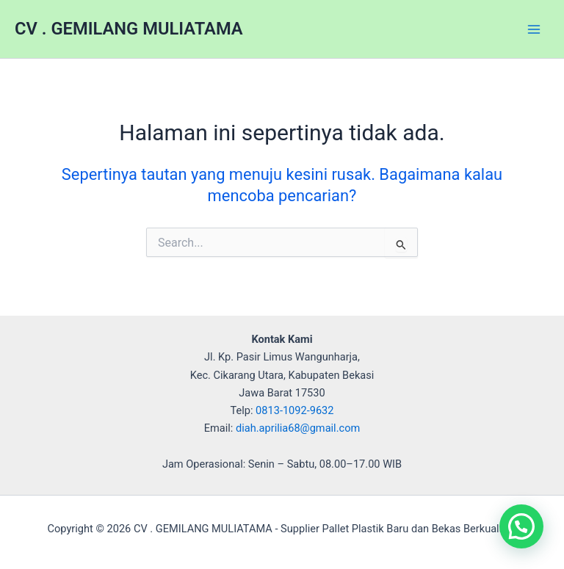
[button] (521, 526)
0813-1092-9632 (294, 410)
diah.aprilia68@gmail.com (298, 428)
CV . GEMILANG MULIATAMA (129, 28)
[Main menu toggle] (533, 29)
